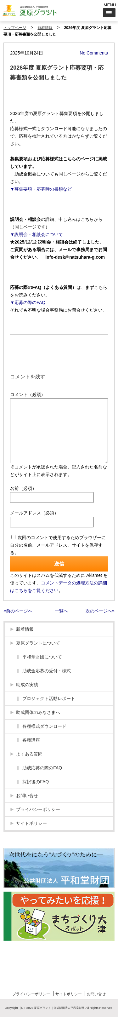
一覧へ (61, 610)
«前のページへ (17, 610)
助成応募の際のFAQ (42, 767)
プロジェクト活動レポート (48, 698)
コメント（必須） (27, 394)
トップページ (14, 28)
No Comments (94, 52)
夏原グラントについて (38, 643)
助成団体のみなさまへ (38, 712)
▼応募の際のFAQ (27, 302)
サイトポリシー (31, 823)
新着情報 (45, 28)
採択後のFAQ (35, 781)
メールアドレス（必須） (34, 512)
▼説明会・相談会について (36, 234)
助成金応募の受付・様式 (46, 670)
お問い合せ (27, 795)
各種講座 (31, 740)
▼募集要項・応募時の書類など (41, 189)
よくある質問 (29, 753)
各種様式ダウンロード (44, 726)
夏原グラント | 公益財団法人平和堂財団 (59, 1007)
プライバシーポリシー (38, 809)
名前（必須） (23, 488)
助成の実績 (27, 684)
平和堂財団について (42, 656)
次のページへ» (100, 610)
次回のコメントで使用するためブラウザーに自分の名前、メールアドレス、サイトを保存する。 (58, 545)
